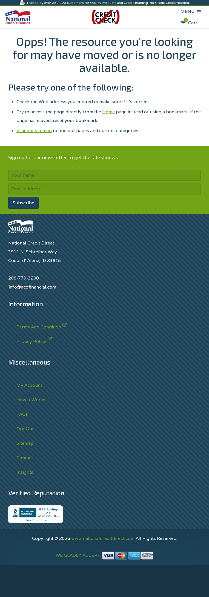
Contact (24, 458)
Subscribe (23, 203)
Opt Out (25, 429)
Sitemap (25, 443)
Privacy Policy (31, 340)
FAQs (22, 414)
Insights (24, 472)
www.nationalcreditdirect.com (102, 538)
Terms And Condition (38, 326)
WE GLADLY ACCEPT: (105, 555)
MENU (189, 11)
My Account (29, 385)
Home (108, 112)
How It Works (30, 400)
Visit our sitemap (34, 130)
